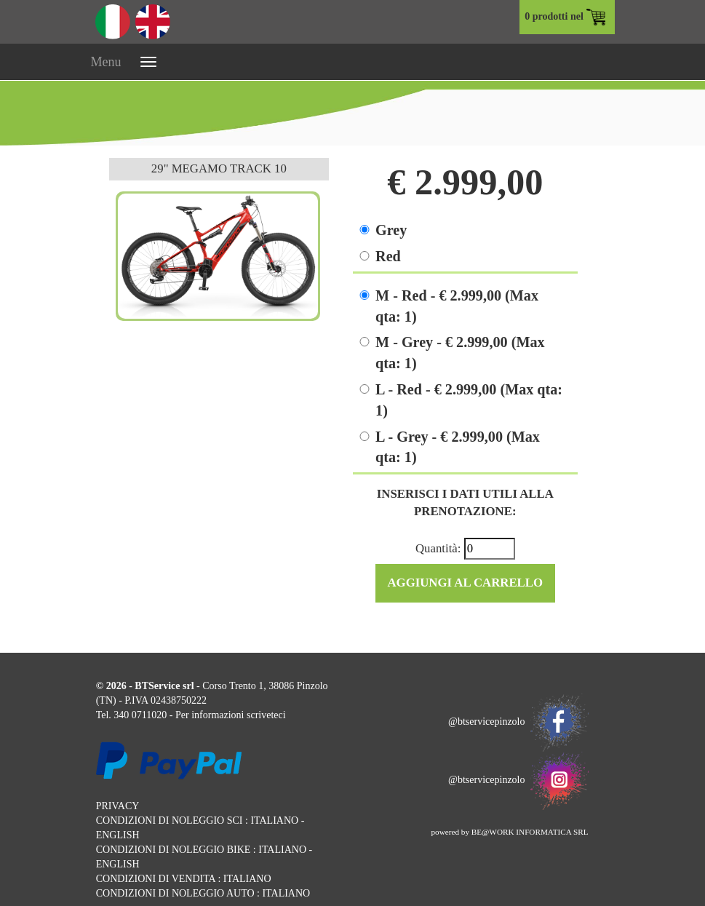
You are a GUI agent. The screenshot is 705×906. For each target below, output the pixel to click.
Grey (391, 230)
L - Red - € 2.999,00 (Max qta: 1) (468, 399)
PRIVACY (118, 805)
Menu (106, 62)
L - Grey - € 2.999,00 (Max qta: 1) (457, 447)
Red (388, 256)
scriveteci (266, 715)
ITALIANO (274, 820)
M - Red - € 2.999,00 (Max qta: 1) (456, 306)
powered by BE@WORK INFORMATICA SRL (509, 831)
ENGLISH (118, 835)
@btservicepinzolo (518, 721)
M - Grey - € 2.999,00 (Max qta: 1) (460, 352)
